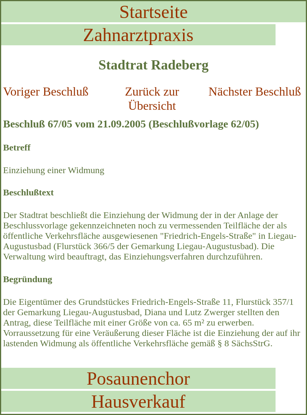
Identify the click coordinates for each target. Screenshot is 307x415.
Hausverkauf (138, 401)
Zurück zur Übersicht (152, 98)
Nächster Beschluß (254, 91)
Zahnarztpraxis (138, 35)
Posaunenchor (138, 378)
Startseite (153, 12)
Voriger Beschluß (45, 91)
